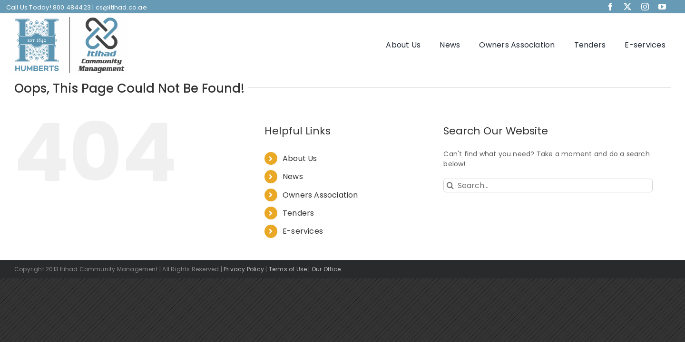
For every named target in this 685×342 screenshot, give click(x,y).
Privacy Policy (244, 269)
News (293, 176)
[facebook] (610, 6)
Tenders (298, 213)
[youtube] (662, 6)
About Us (300, 158)
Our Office (326, 269)
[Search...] (548, 185)
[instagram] (645, 6)
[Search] (450, 185)
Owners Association (320, 195)
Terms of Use (288, 269)
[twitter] (627, 6)
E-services (303, 231)
